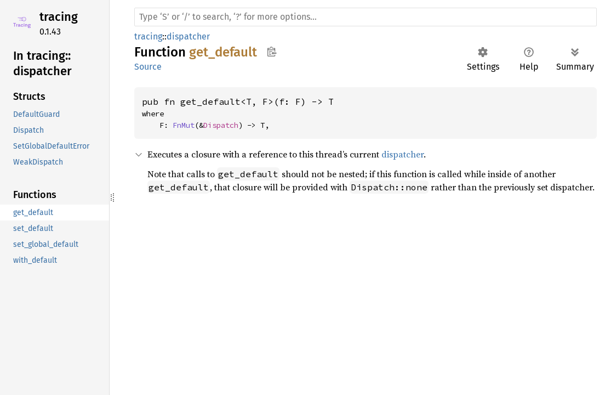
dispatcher (188, 36)
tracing (58, 16)
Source (148, 66)
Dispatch (220, 125)
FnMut (184, 125)
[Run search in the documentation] (365, 17)
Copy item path (271, 51)
